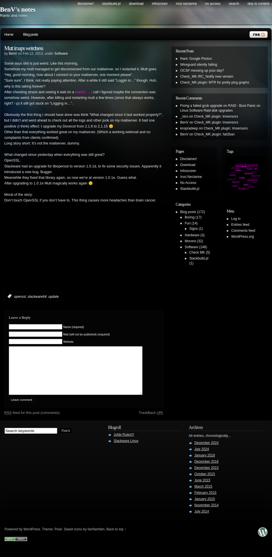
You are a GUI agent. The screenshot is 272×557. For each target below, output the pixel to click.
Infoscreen (159, 4)
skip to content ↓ (259, 4)
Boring (190, 217)
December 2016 (206, 470)
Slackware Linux (126, 449)
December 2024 (206, 451)
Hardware (192, 235)
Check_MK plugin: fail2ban (214, 134)
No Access (212, 4)
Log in (236, 219)
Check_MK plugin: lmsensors (216, 116)
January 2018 (204, 464)
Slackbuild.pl (111, 4)
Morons (190, 241)
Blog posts (30, 34)
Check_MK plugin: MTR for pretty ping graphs (214, 82)
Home (8, 34)
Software (61, 54)
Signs (193, 229)
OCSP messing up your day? (202, 71)
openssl (20, 296)
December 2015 (206, 476)
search (234, 4)
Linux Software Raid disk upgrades (206, 110)
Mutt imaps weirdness (23, 48)
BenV (13, 54)
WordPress (32, 538)
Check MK (197, 252)
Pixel (58, 538)
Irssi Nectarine (186, 4)
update (53, 296)
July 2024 (201, 458)
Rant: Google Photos (196, 59)
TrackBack (151, 421)
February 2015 (205, 501)
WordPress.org (242, 237)
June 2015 (202, 489)
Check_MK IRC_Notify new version (206, 76)
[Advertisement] (70, 255)
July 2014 (201, 520)
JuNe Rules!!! (124, 443)
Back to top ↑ (116, 538)
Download (136, 4)
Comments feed (243, 231)
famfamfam (96, 538)
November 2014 (206, 514)
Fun (188, 223)
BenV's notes (17, 9)
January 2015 (204, 507)
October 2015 (204, 482)
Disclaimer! (86, 4)
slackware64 (36, 296)
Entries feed (240, 225)
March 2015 (203, 495)
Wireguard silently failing (198, 65)
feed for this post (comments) (32, 421)
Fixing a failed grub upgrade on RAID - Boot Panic (218, 106)
